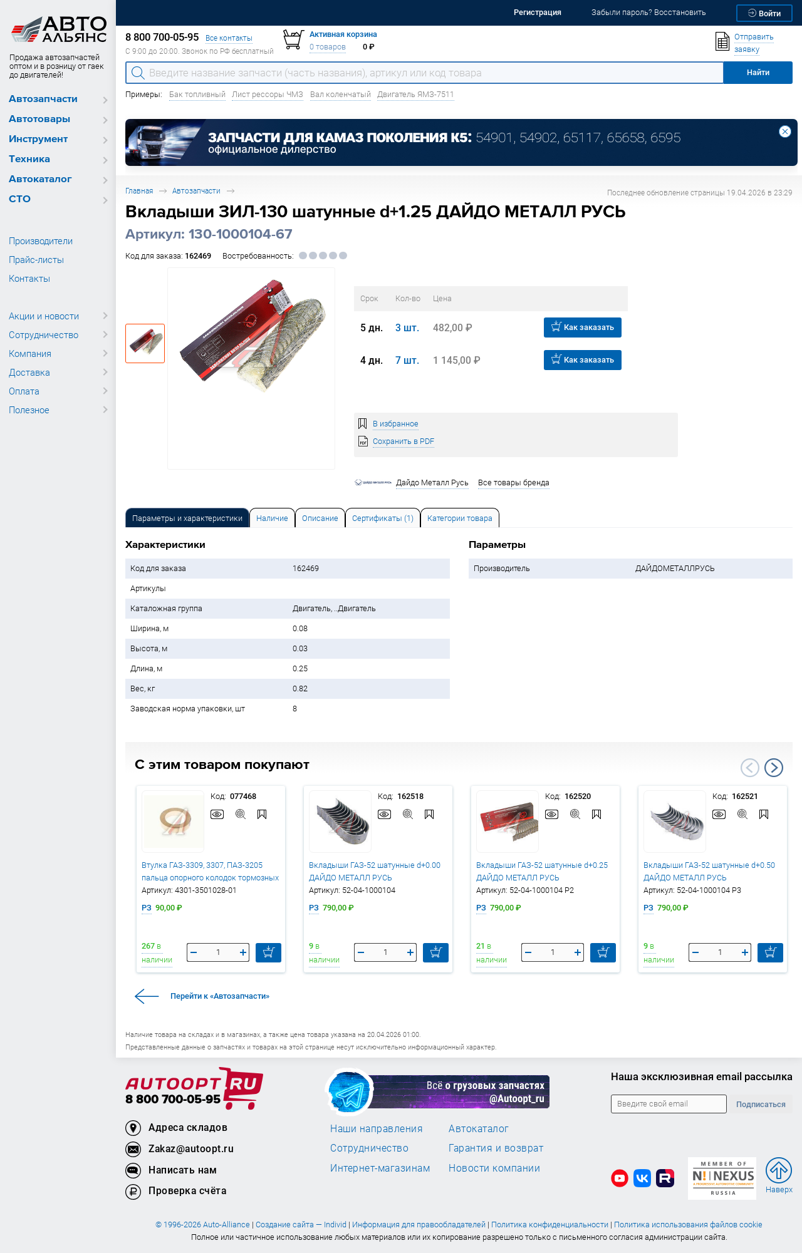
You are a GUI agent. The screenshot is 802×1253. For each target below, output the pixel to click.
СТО (20, 199)
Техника (29, 159)
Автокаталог (40, 179)
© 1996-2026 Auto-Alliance (202, 1224)
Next (773, 767)
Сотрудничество (43, 334)
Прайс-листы (36, 259)
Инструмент (38, 139)
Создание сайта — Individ (301, 1224)
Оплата (24, 390)
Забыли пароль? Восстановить (648, 12)
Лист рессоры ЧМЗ (267, 94)
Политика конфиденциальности (549, 1224)
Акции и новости (44, 315)
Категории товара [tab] (459, 518)
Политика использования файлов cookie (688, 1224)
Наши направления (376, 1128)
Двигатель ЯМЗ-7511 (415, 94)
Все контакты (229, 38)
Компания (30, 353)
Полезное (29, 409)
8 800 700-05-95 (173, 1100)
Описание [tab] (320, 518)
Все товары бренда (513, 482)
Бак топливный (197, 94)
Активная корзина (343, 34)
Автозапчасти (43, 99)
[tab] (187, 517)
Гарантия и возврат (496, 1148)
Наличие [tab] (272, 518)
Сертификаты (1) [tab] (383, 518)
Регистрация (537, 12)
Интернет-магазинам (380, 1168)
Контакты (29, 278)
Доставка (29, 372)
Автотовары (39, 119)
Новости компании (494, 1168)
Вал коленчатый (340, 94)
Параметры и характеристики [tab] (187, 518)
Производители (41, 240)
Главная (139, 190)
